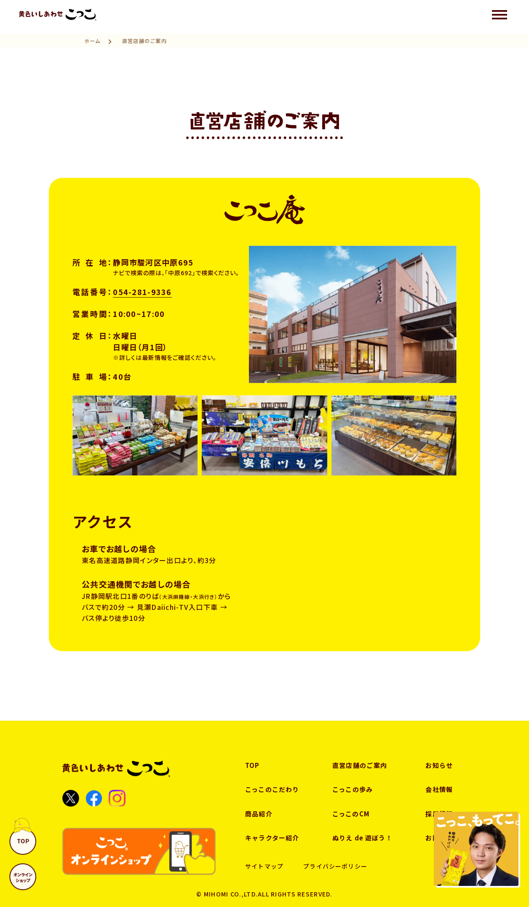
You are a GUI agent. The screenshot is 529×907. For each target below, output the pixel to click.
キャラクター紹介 (272, 837)
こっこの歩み (352, 789)
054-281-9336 (142, 291)
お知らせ (439, 765)
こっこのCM (351, 813)
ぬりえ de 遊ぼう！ (362, 837)
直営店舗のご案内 (359, 765)
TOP (252, 765)
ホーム (92, 41)
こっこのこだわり (272, 789)
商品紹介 (259, 813)
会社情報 (439, 789)
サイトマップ (264, 866)
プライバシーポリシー (335, 866)
